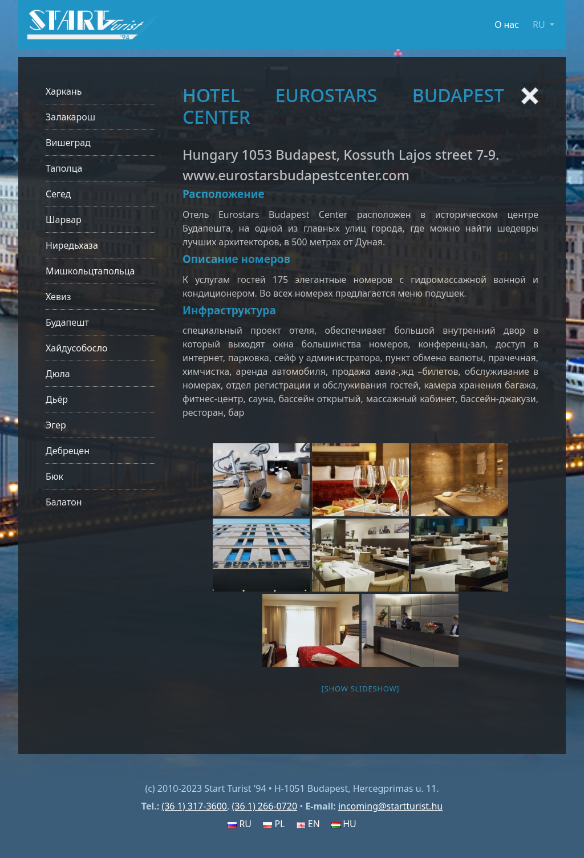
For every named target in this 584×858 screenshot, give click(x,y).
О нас (506, 24)
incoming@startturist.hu (390, 806)
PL (274, 823)
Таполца (64, 168)
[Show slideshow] (361, 688)
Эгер (56, 425)
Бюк (54, 476)
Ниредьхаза (72, 245)
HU (343, 823)
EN (308, 823)
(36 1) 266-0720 (264, 806)
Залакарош (70, 117)
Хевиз (58, 296)
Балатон (64, 502)
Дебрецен (68, 450)
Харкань (64, 91)
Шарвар (64, 219)
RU (240, 823)
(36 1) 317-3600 (194, 806)
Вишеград (68, 142)
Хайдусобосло (77, 348)
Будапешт (67, 322)
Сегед (58, 194)
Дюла (58, 373)
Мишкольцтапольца (90, 271)
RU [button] (540, 24)
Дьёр (57, 399)
